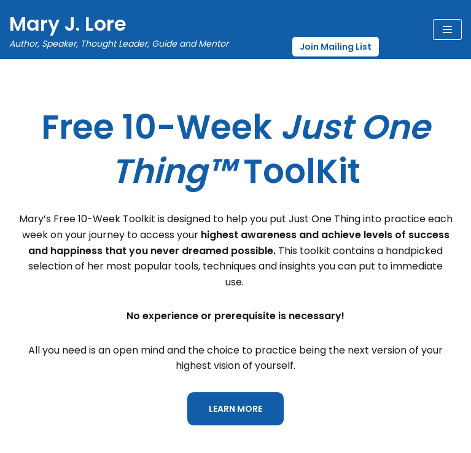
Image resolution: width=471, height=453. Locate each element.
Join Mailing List (336, 47)
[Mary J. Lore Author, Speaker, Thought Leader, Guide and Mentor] (118, 29)
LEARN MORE (235, 409)
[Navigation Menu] (447, 29)
